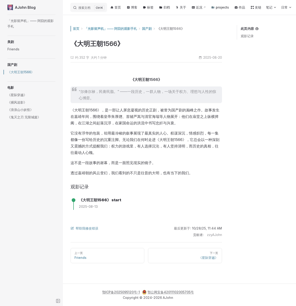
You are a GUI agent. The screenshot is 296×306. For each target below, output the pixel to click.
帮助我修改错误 (91, 228)
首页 (83, 29)
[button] (31, 42)
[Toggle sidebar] (58, 301)
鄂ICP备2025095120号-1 (121, 292)
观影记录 (247, 36)
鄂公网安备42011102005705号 (168, 292)
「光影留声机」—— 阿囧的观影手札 (118, 29)
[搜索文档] (88, 7)
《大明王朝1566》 (177, 29)
